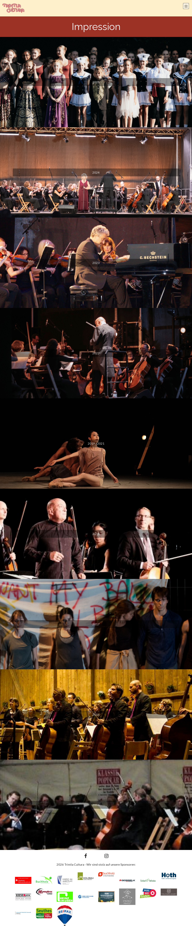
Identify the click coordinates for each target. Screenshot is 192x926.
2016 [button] (96, 714)
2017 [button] (96, 624)
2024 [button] (96, 172)
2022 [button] (96, 353)
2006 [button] (96, 805)
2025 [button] (96, 82)
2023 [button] (96, 263)
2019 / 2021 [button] (96, 443)
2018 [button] (96, 534)
